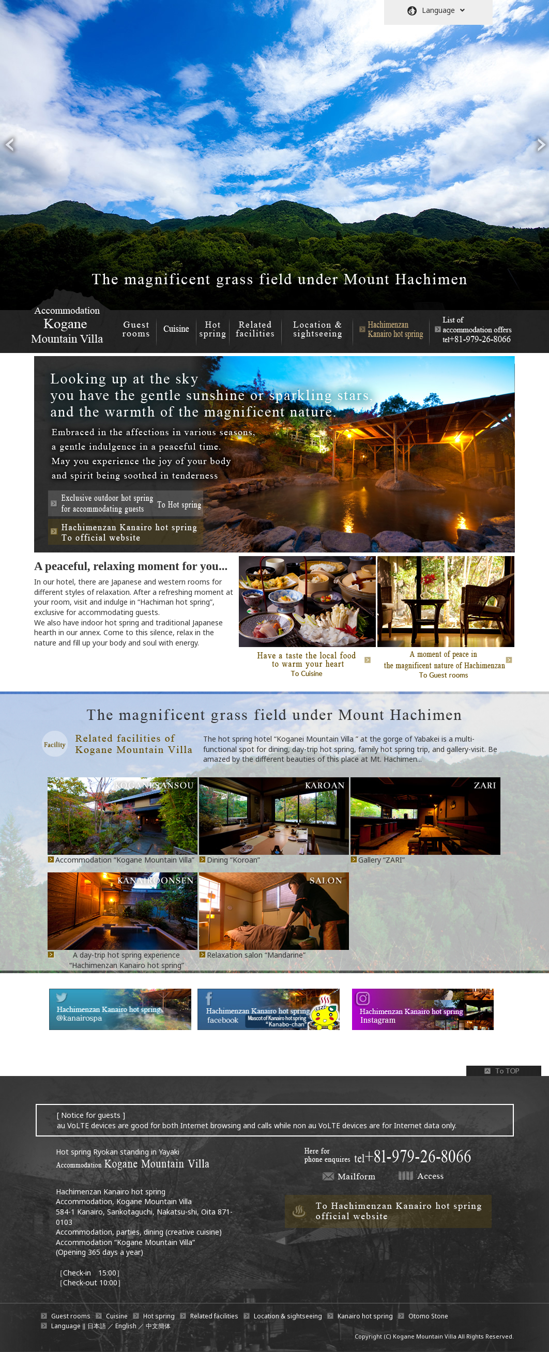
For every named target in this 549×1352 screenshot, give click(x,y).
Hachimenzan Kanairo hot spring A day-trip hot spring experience (391, 327)
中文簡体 (158, 1326)
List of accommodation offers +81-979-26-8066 (471, 327)
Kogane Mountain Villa (424, 1336)
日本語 (96, 1326)
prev (9, 144)
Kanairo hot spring (365, 1316)
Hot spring (213, 327)
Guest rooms (136, 327)
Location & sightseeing (317, 327)
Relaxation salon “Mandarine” (256, 955)
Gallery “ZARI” (381, 860)
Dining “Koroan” (233, 860)
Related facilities (256, 327)
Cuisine (175, 327)
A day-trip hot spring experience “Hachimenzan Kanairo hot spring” (126, 960)
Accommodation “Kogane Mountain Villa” (124, 860)
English (125, 1326)
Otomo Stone (428, 1316)
